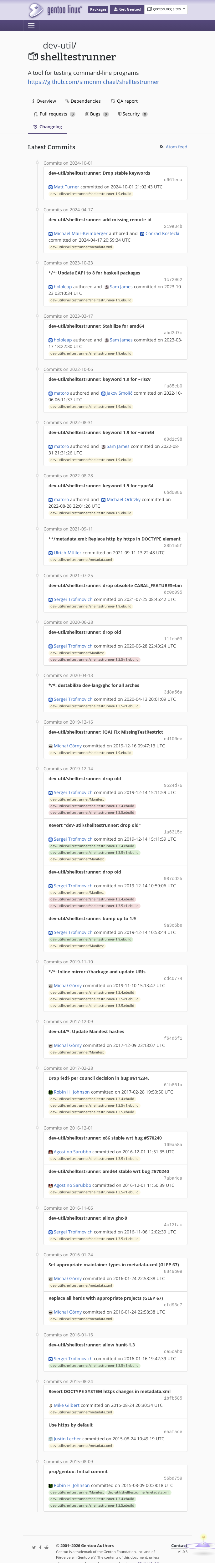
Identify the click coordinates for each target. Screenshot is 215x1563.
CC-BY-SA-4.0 (148, 1545)
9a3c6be (173, 916)
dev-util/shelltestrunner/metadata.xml (81, 245)
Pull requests (55, 114)
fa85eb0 (173, 383)
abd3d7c (173, 331)
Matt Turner (66, 186)
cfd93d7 (173, 1290)
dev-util (58, 45)
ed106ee (173, 732)
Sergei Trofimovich (73, 594)
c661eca (173, 179)
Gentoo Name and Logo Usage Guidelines (109, 1551)
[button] (127, 9)
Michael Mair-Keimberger (81, 232)
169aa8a (173, 1132)
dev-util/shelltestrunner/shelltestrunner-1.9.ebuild (90, 193)
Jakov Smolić (119, 390)
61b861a (173, 1073)
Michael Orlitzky (124, 495)
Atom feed (173, 147)
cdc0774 (173, 968)
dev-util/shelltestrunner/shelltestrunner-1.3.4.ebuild (92, 798)
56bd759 (173, 1461)
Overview (44, 101)
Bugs (97, 114)
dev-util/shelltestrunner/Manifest (77, 646)
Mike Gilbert (66, 1389)
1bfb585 (173, 1382)
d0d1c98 (173, 436)
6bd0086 (173, 488)
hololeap (63, 285)
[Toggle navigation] (31, 25)
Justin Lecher (67, 1422)
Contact (179, 1528)
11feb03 (173, 633)
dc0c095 (173, 587)
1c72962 (173, 278)
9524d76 (173, 778)
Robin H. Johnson (72, 1080)
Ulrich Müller (67, 548)
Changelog (47, 127)
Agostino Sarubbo (72, 1139)
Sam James (121, 285)
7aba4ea (173, 1165)
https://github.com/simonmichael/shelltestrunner (93, 81)
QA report (124, 101)
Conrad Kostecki (162, 232)
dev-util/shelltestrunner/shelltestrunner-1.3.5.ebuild (92, 804)
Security (133, 114)
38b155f (173, 541)
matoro (61, 390)
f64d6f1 (173, 1027)
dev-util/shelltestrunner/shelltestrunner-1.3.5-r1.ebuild (94, 653)
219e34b (173, 225)
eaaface (173, 1415)
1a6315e (173, 824)
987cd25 (173, 870)
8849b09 (173, 1257)
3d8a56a (173, 686)
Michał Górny (68, 738)
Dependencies (83, 101)
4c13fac (173, 1211)
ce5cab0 (173, 1336)
